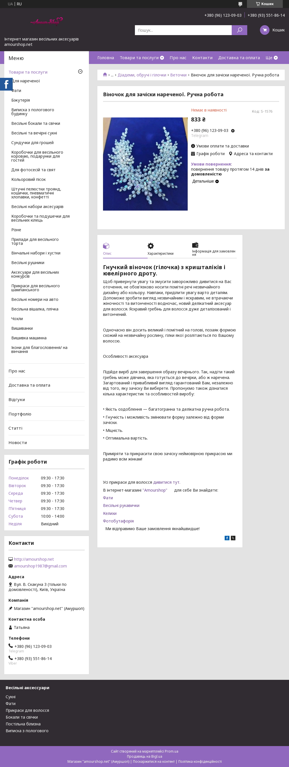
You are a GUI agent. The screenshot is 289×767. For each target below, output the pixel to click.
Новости (17, 442)
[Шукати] (239, 30)
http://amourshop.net (34, 559)
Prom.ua (171, 751)
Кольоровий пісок (28, 179)
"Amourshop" (158, 490)
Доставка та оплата (239, 57)
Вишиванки (22, 328)
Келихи (110, 513)
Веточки (178, 75)
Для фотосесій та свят (33, 170)
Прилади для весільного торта (35, 241)
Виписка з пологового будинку (32, 112)
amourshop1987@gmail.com (40, 566)
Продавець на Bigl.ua (144, 756)
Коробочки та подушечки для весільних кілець (40, 218)
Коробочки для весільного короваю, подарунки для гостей (37, 156)
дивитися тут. (166, 482)
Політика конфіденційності (200, 761)
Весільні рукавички (121, 505)
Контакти (202, 57)
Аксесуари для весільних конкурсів (35, 274)
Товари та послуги (139, 57)
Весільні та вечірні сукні (34, 133)
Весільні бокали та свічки (35, 123)
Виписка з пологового (27, 730)
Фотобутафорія (118, 521)
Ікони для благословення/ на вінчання (39, 350)
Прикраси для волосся (27, 710)
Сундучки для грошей (32, 143)
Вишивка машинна (29, 338)
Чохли (17, 319)
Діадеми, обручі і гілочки (142, 75)
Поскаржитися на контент (154, 761)
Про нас (178, 57)
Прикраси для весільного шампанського (35, 288)
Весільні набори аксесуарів (37, 207)
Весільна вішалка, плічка (34, 309)
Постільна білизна (23, 724)
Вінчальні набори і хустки (35, 253)
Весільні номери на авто (34, 299)
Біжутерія (20, 100)
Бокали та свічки (22, 717)
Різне (16, 230)
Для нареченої (25, 81)
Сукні (11, 696)
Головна (105, 57)
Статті (15, 428)
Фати (108, 497)
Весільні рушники (27, 263)
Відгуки (16, 399)
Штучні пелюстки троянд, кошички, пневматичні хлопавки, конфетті (36, 193)
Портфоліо (19, 413)
